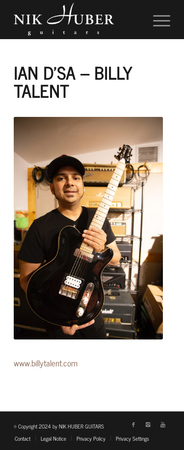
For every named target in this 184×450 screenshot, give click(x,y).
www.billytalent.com (46, 363)
